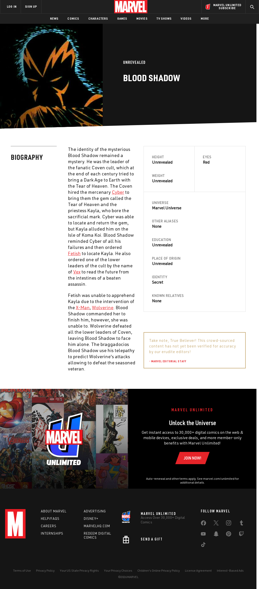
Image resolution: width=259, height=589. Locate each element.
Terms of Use (22, 570)
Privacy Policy (45, 570)
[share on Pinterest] (228, 534)
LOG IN (12, 6)
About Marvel (53, 511)
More (205, 18)
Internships (52, 533)
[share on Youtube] (203, 534)
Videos (186, 18)
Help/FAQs (50, 518)
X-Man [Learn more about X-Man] (83, 307)
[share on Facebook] (203, 524)
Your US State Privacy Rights (79, 570)
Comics (73, 18)
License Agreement (198, 570)
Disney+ (91, 518)
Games (122, 18)
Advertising (95, 511)
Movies (141, 18)
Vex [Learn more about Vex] (76, 271)
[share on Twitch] (241, 534)
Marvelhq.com (97, 526)
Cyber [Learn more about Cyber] (118, 192)
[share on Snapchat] (216, 534)
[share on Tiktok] (203, 545)
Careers (48, 526)
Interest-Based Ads (230, 570)
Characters (98, 18)
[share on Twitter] (216, 523)
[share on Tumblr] (241, 523)
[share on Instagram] (228, 523)
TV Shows (164, 18)
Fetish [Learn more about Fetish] (74, 253)
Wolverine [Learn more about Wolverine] (102, 307)
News (54, 18)
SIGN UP (31, 6)
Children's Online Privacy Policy (158, 570)
